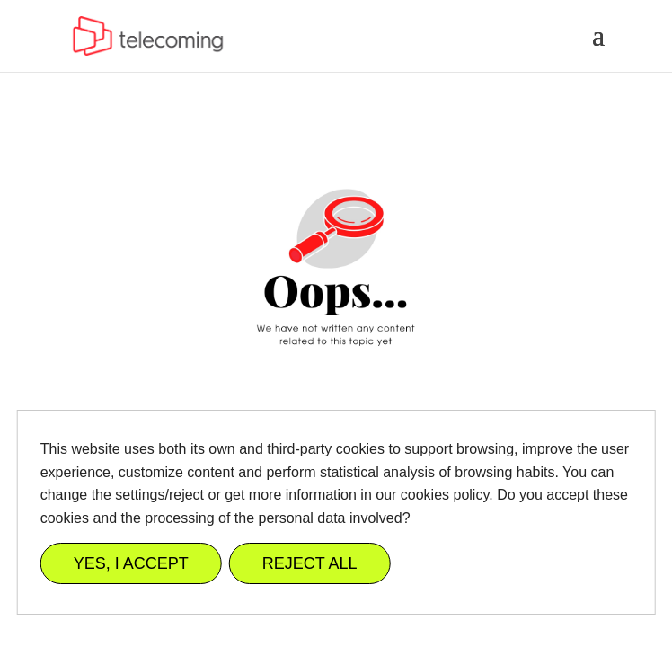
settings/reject (159, 494)
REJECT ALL (310, 563)
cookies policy (445, 494)
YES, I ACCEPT (131, 563)
